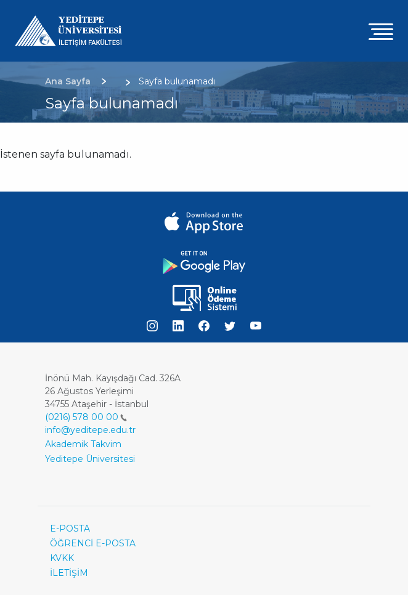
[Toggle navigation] (381, 31)
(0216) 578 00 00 (86, 417)
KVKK (62, 558)
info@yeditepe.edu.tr (90, 429)
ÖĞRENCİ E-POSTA (93, 543)
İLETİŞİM (69, 572)
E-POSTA (70, 528)
